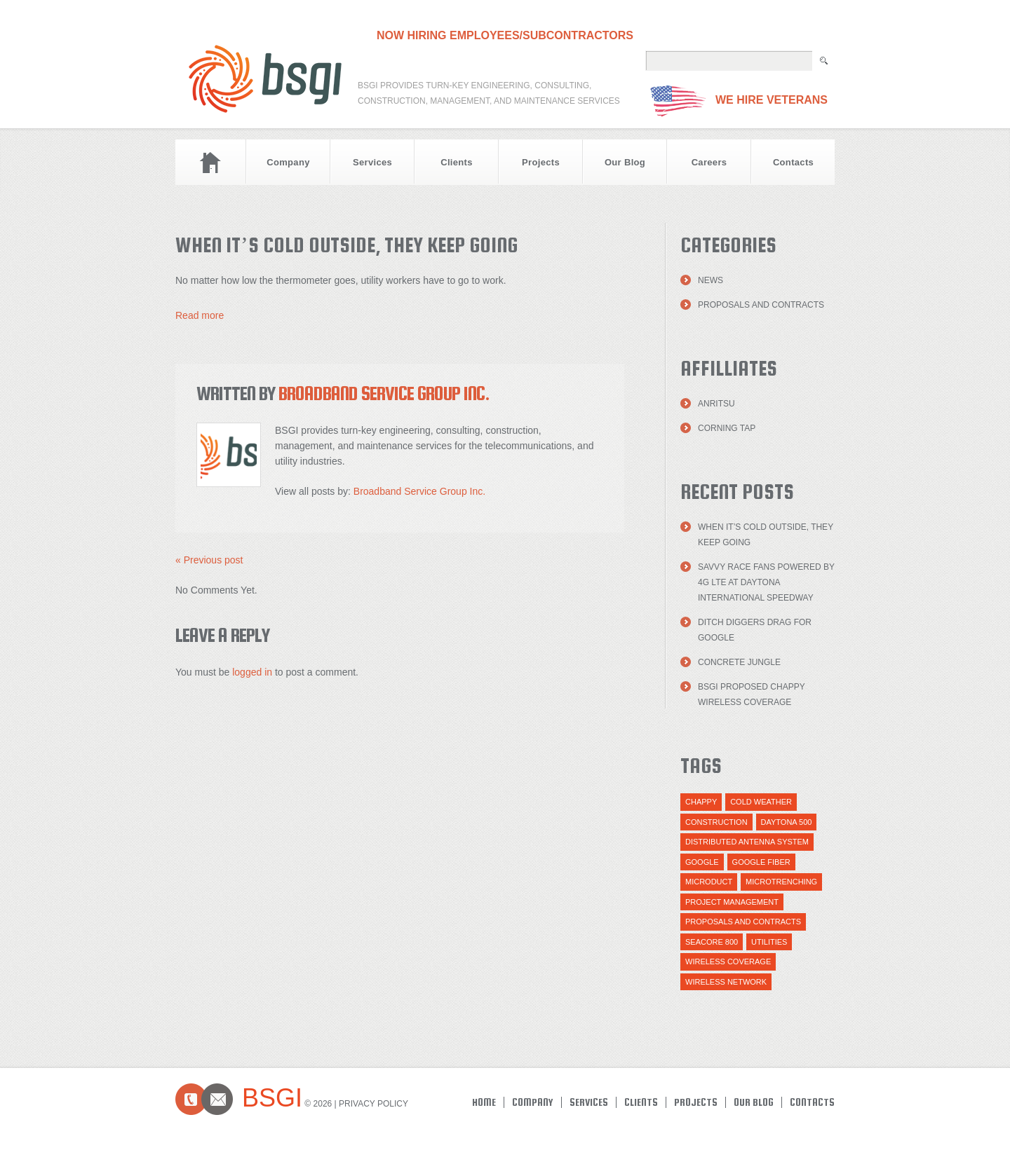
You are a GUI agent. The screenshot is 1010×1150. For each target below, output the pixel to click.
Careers (709, 162)
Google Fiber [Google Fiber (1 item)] (761, 862)
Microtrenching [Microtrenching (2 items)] (781, 881)
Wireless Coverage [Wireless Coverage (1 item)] (728, 961)
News (710, 280)
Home (210, 162)
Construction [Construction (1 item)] (716, 822)
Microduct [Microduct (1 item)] (708, 881)
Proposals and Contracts (761, 305)
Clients (456, 162)
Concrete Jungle (739, 662)
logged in (252, 672)
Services (372, 162)
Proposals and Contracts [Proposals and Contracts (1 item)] (743, 921)
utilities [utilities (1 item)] (769, 942)
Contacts (793, 162)
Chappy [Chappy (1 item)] (701, 802)
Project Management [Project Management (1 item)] (732, 902)
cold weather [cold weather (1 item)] (761, 802)
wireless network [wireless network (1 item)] (726, 982)
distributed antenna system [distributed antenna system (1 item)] (747, 841)
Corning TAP (726, 428)
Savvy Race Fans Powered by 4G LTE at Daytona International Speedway (766, 582)
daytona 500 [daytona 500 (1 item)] (786, 822)
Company (288, 162)
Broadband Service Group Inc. (384, 393)
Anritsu (716, 404)
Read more (199, 315)
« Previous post (209, 560)
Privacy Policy (373, 1104)
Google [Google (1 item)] (702, 862)
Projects (541, 162)
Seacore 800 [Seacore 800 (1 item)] (711, 942)
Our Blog (625, 162)
